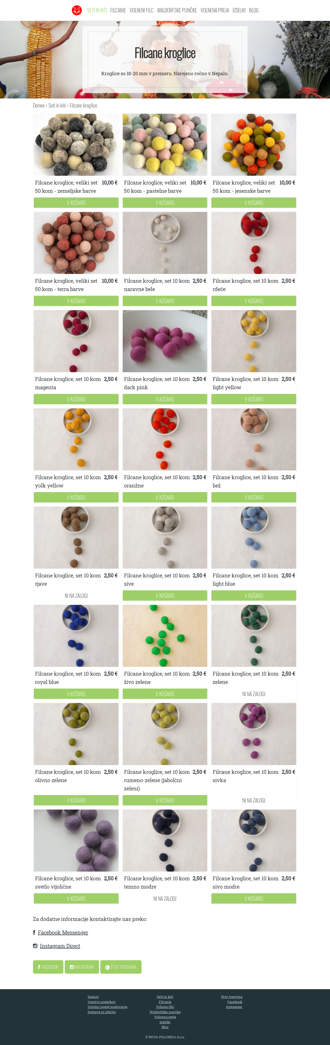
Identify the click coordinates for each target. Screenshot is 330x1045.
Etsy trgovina (231, 996)
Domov (39, 105)
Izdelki (239, 10)
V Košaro (76, 203)
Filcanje (118, 10)
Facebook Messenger (63, 932)
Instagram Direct (60, 945)
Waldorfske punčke (177, 10)
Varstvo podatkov (102, 1002)
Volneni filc (141, 10)
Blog (254, 10)
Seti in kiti (97, 10)
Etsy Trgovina (120, 967)
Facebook (48, 967)
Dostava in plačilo (102, 1012)
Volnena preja (215, 10)
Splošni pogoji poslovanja (107, 1006)
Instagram (82, 967)
